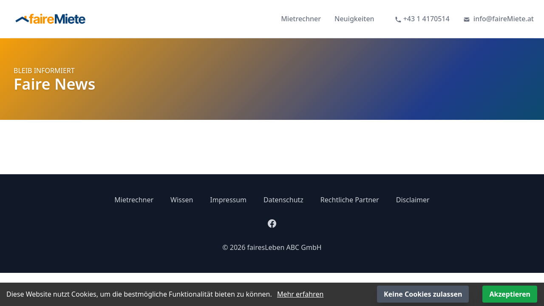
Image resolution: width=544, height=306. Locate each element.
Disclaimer (413, 199)
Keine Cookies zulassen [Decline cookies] (423, 294)
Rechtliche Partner (349, 199)
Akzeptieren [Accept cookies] (509, 294)
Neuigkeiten (354, 18)
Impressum (228, 199)
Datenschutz (283, 199)
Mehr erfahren (300, 294)
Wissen (181, 199)
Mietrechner (301, 18)
